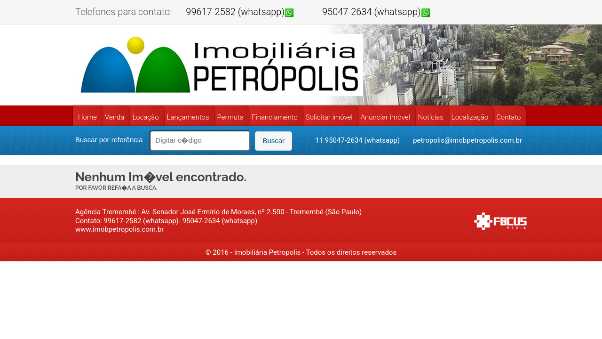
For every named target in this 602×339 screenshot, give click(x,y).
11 (320, 140)
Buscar (273, 141)
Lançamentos (188, 117)
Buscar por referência (109, 140)
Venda (114, 117)
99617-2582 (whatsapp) (235, 11)
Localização (470, 117)
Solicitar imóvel (329, 117)
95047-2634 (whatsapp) (371, 11)
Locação (145, 117)
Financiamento (275, 117)
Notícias (431, 117)
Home (87, 117)
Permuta (230, 117)
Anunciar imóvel (385, 117)
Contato (508, 117)
